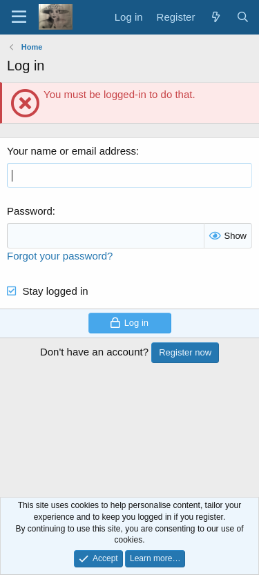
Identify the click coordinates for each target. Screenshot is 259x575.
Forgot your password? (60, 256)
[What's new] (215, 17)
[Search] (242, 17)
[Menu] (19, 17)
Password (29, 211)
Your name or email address (71, 151)
